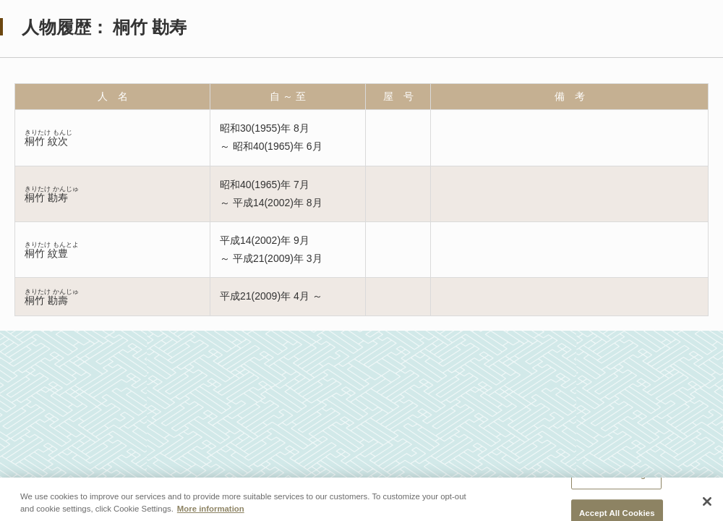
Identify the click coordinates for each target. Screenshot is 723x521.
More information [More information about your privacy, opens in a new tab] (210, 511)
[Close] (707, 504)
